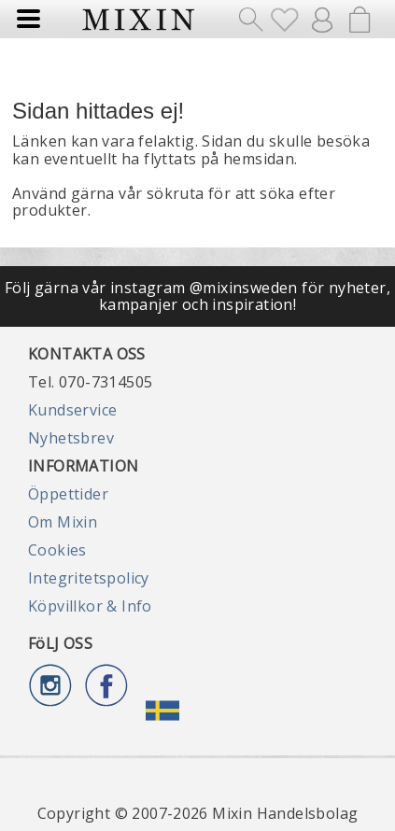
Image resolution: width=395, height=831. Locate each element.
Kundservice (72, 410)
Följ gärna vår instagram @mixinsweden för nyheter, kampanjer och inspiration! (197, 296)
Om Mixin (62, 522)
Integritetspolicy (88, 578)
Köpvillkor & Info (90, 606)
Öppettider (68, 494)
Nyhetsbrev (71, 438)
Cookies (57, 550)
